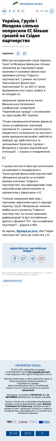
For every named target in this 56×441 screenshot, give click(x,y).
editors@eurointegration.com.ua (36, 374)
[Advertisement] (28, 314)
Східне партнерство (12, 281)
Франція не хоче (26, 231)
